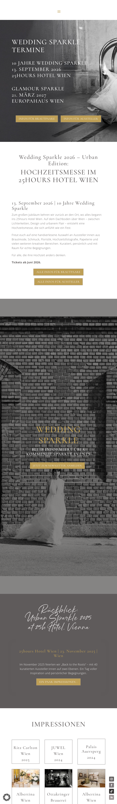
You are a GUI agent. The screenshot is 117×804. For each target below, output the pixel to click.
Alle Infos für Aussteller (58, 281)
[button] (6, 797)
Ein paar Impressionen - (58, 682)
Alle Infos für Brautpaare (58, 272)
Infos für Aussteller (81, 118)
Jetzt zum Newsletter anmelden (57, 466)
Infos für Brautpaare (37, 118)
